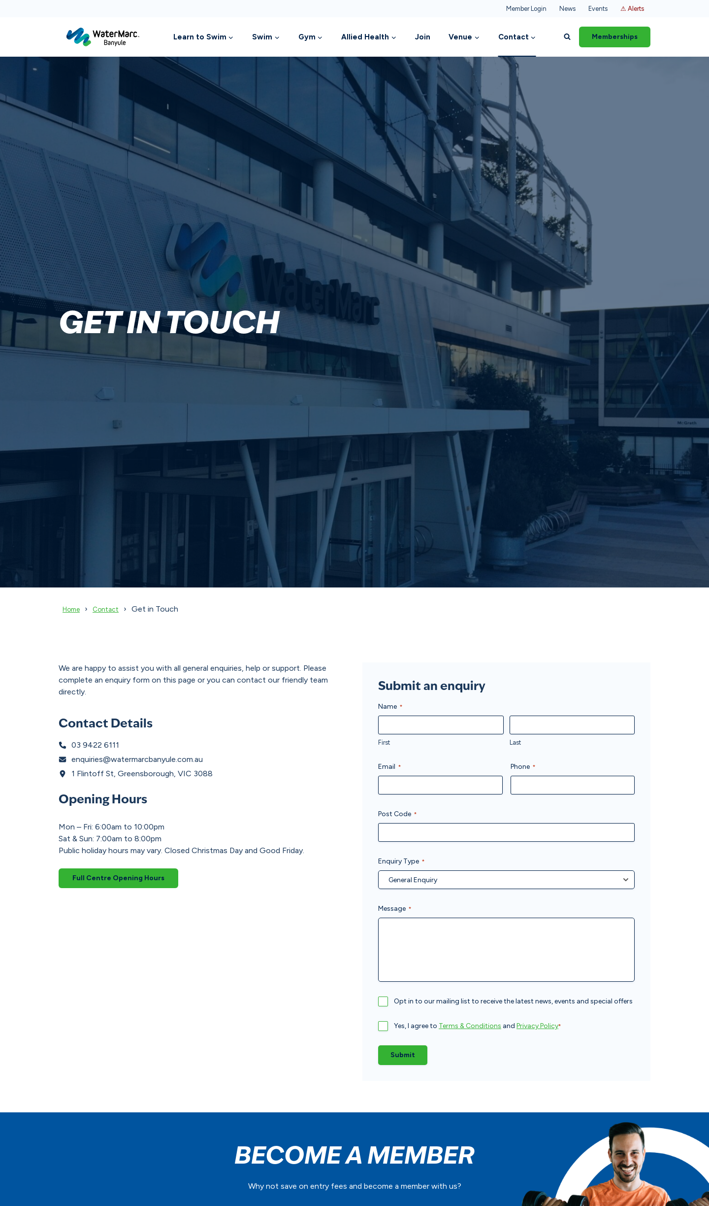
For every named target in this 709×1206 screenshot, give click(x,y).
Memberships (615, 37)
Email (389, 766)
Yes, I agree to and (477, 1026)
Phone (523, 766)
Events (598, 8)
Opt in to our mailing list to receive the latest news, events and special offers (513, 1001)
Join (422, 37)
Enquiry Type (401, 861)
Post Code (397, 814)
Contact (112, 609)
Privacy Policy (537, 1026)
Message (395, 908)
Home (74, 609)
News (567, 8)
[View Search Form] (567, 37)
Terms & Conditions (470, 1026)
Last (515, 742)
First (384, 742)
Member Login (526, 8)
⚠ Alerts (632, 8)
